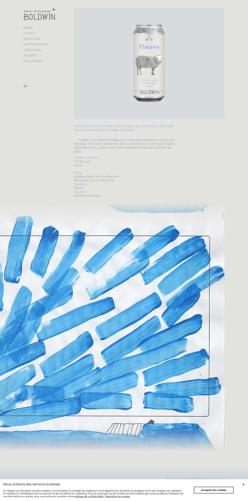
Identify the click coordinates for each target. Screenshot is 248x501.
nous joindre (33, 61)
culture (29, 33)
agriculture (32, 38)
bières (28, 27)
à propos (30, 55)
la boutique (32, 50)
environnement (36, 44)
